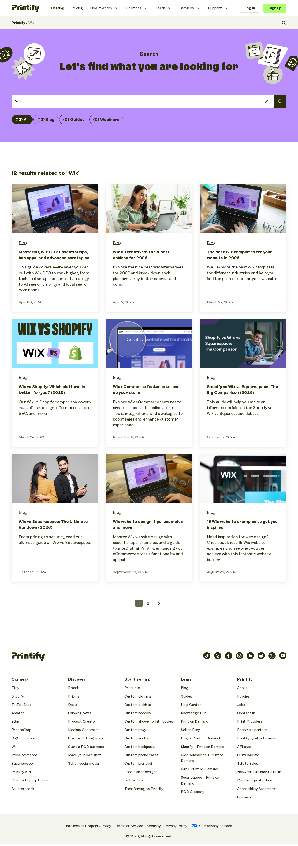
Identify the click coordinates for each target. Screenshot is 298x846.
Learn (160, 8)
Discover (77, 679)
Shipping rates (80, 713)
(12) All (22, 119)
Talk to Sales (247, 763)
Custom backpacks (140, 747)
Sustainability (248, 755)
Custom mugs (135, 730)
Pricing (77, 8)
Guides (186, 696)
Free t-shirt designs (140, 772)
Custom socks (136, 738)
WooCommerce (24, 755)
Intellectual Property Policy (88, 826)
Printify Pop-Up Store (30, 780)
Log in (249, 8)
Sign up (274, 8)
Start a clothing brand (86, 738)
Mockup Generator (83, 730)
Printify (18, 23)
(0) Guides (74, 119)
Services (187, 8)
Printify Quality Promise (257, 738)
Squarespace (22, 763)
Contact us (246, 713)
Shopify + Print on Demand (202, 747)
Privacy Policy (175, 826)
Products (132, 688)
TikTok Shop (22, 705)
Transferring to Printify (143, 789)
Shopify (18, 696)
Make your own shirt (84, 755)
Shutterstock (23, 789)
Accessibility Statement (257, 789)
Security (154, 826)
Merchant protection (254, 780)
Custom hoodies (137, 713)
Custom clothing (137, 696)
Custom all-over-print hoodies (148, 721)
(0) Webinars (106, 119)
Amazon (18, 713)
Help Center (191, 705)
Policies (243, 696)
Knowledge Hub (193, 713)
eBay (16, 721)
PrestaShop (21, 730)
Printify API (21, 772)
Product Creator (82, 721)
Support (215, 8)
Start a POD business (86, 747)
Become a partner (252, 730)
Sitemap (244, 797)
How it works (101, 8)
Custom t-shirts (137, 705)
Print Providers (250, 721)
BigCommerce (23, 738)
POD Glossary (192, 792)
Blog (23, 243)
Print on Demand (194, 721)
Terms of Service (129, 826)
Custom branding (138, 763)
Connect (20, 679)
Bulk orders (133, 780)
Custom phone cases (141, 755)
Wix (14, 747)
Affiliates (244, 747)
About (242, 688)
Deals (72, 705)
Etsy (15, 688)
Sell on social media (83, 763)
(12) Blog (45, 119)
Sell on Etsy (190, 730)
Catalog (57, 8)
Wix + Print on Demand (199, 769)
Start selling (137, 679)
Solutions (133, 8)
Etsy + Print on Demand (200, 738)
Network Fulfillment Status (259, 772)
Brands (74, 688)
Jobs (241, 705)
